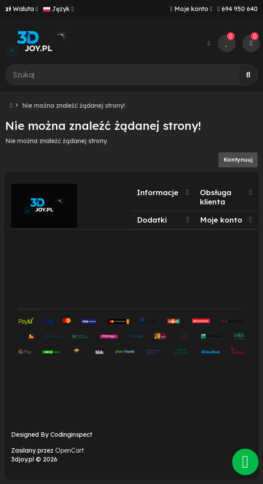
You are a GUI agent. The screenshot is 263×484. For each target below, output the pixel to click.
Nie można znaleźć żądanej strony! (73, 106)
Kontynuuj (238, 159)
